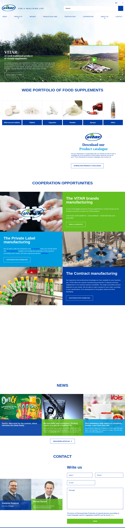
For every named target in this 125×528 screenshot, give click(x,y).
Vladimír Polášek (10, 503)
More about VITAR (14, 75)
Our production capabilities (17, 259)
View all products (76, 224)
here (112, 515)
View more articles (62, 441)
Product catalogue (93, 149)
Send (95, 521)
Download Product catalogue (87, 166)
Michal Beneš (40, 501)
